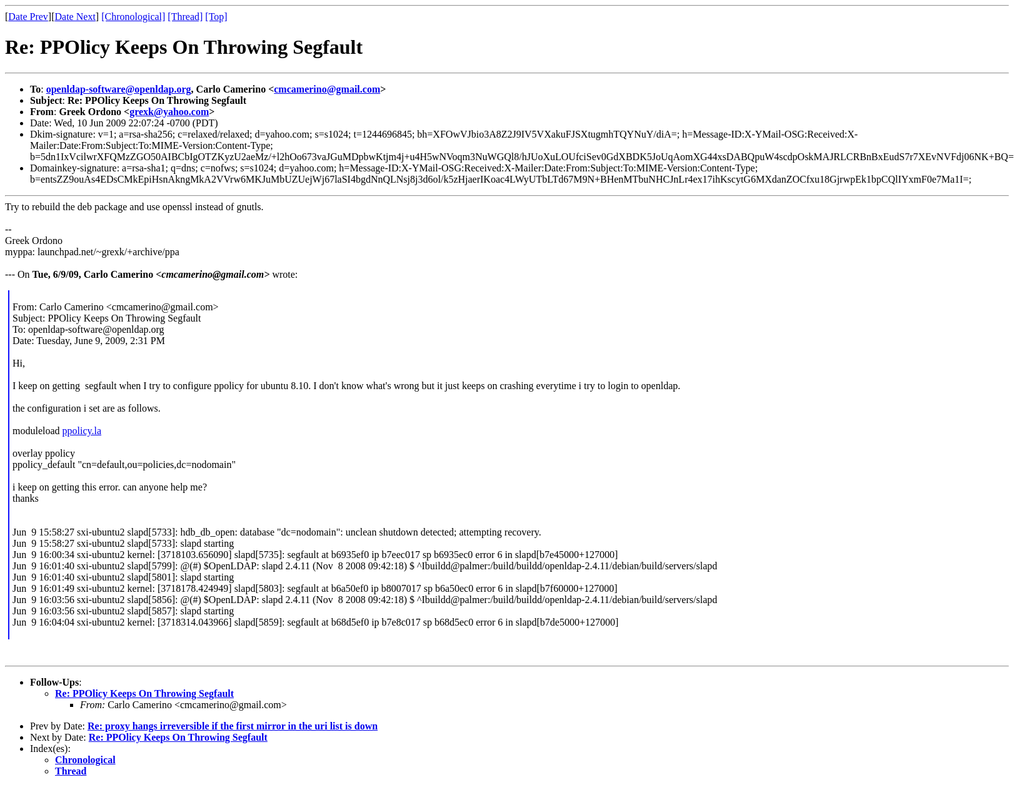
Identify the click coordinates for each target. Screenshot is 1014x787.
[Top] (216, 16)
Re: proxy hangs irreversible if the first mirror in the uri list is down (233, 726)
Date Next (75, 16)
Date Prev (28, 16)
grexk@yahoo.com (169, 111)
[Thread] (185, 16)
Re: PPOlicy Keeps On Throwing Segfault (144, 693)
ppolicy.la (82, 430)
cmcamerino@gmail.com (327, 89)
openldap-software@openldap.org (118, 89)
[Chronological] (133, 16)
